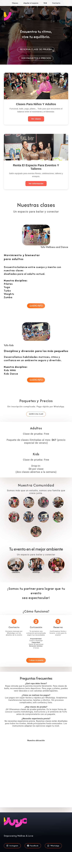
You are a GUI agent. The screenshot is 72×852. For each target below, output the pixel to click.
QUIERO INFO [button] (35, 305)
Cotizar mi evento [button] (36, 660)
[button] (12, 845)
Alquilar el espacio (30, 3)
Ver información (36, 183)
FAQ (45, 3)
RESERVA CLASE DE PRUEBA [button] (36, 49)
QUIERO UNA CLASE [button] (36, 414)
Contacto (56, 3)
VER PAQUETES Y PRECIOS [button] (36, 58)
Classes (15, 3)
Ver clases (36, 119)
